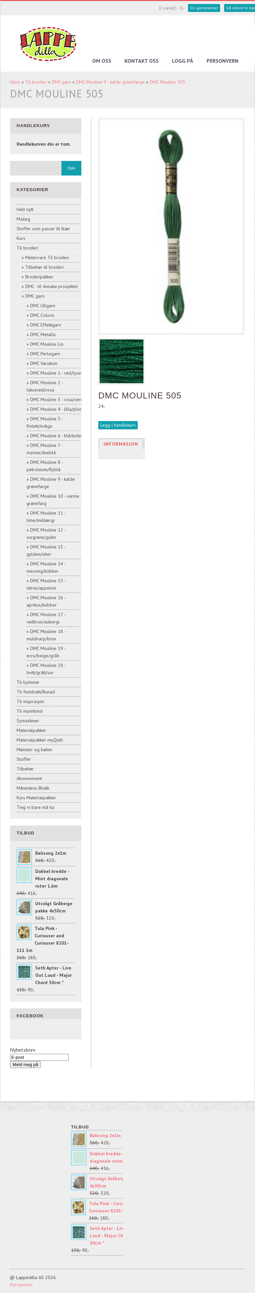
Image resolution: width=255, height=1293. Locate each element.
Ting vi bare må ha (35, 807)
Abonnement (29, 778)
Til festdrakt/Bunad (36, 692)
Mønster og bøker (34, 750)
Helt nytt (25, 209)
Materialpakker (31, 730)
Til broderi (36, 82)
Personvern (222, 60)
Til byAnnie (28, 682)
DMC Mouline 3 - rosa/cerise (58, 399)
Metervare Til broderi (47, 257)
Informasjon (121, 444)
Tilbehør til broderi (44, 267)
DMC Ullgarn (42, 306)
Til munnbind (29, 711)
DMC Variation (43, 363)
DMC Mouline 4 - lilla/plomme (60, 409)
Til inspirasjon (30, 701)
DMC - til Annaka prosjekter (51, 286)
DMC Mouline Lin (46, 344)
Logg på (182, 60)
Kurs (21, 238)
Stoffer (24, 759)
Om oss (101, 60)
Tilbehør (25, 769)
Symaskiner (28, 721)
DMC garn (61, 82)
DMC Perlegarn (45, 354)
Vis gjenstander (204, 7)
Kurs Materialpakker (36, 798)
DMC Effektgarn (45, 325)
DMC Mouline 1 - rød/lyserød (59, 373)
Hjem (15, 82)
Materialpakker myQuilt (40, 740)
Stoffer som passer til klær (43, 229)
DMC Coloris (42, 315)
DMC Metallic (43, 334)
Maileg (23, 219)
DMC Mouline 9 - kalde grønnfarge (110, 82)
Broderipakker (39, 277)
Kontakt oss (142, 60)
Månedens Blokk (33, 788)
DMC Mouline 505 (167, 82)
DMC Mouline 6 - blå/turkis (56, 436)
